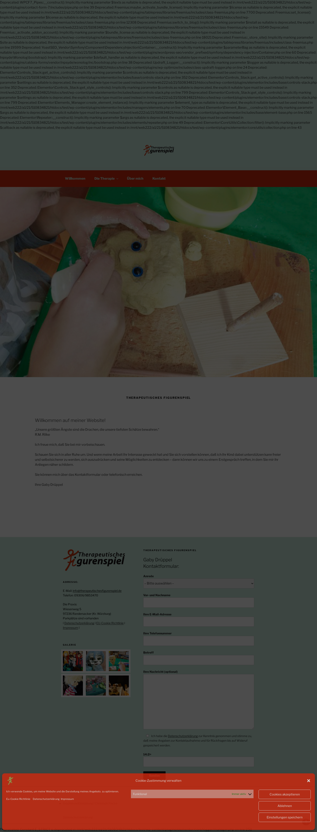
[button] (309, 781)
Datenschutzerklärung (46, 798)
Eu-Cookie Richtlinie (18, 798)
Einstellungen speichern (285, 817)
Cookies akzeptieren (285, 794)
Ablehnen (285, 806)
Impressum (67, 798)
